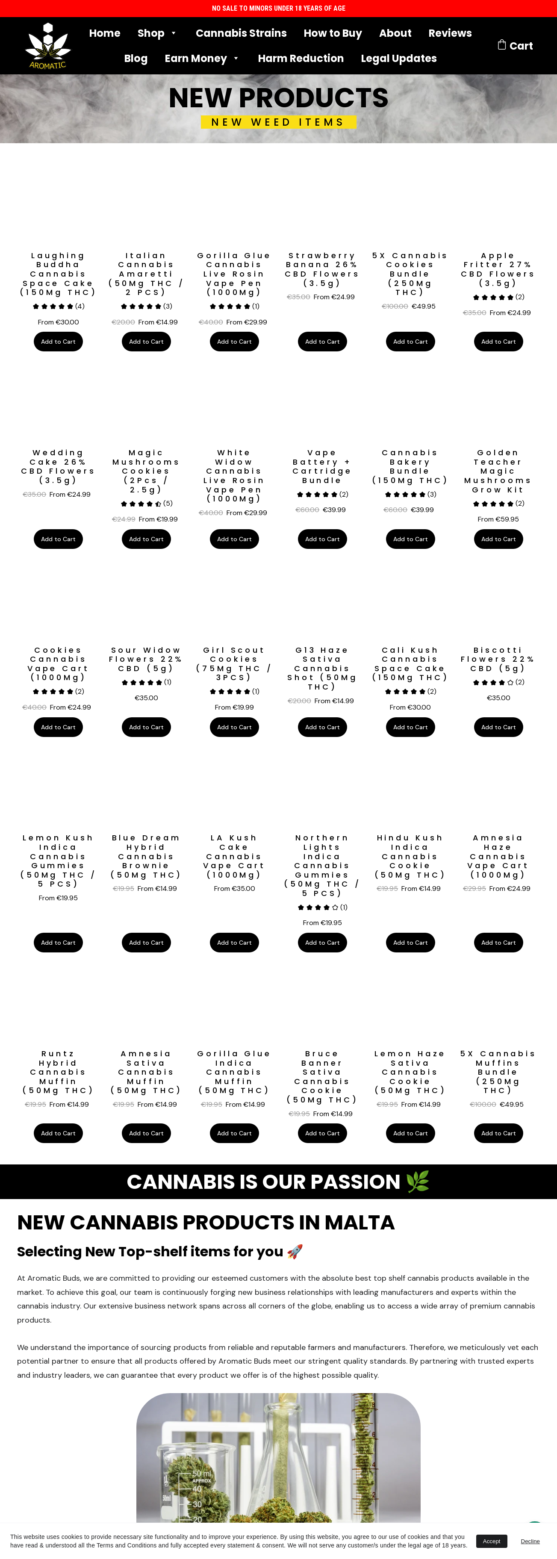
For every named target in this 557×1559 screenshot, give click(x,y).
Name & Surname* (355, 1342)
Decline (530, 1541)
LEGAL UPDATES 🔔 (153, 1365)
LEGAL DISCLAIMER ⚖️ (153, 1357)
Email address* (350, 1384)
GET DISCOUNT (365, 1474)
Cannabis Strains (241, 33)
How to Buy (333, 33)
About (395, 33)
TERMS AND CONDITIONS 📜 (153, 1349)
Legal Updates (399, 58)
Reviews (450, 33)
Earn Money (196, 58)
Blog (136, 58)
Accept (492, 1541)
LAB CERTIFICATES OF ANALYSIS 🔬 (153, 1342)
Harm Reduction (301, 58)
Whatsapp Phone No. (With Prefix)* (382, 1426)
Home (105, 33)
